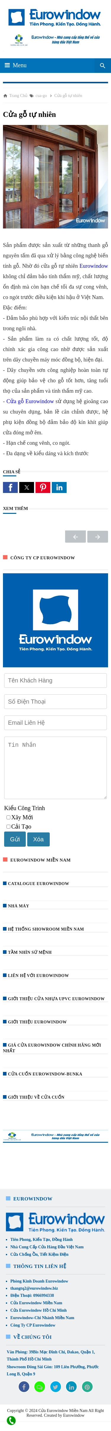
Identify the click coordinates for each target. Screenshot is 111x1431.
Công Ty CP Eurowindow (32, 1335)
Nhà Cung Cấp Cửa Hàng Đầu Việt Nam (46, 1256)
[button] (10, 487)
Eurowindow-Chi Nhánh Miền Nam (42, 1327)
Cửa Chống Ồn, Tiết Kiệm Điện (39, 1264)
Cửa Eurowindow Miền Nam (36, 1312)
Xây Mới (20, 826)
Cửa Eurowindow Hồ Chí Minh (38, 1320)
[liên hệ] (11, 1421)
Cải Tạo (19, 836)
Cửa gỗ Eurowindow (30, 401)
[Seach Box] (102, 65)
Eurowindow (94, 266)
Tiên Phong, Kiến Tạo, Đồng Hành (41, 1249)
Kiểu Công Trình (24, 817)
